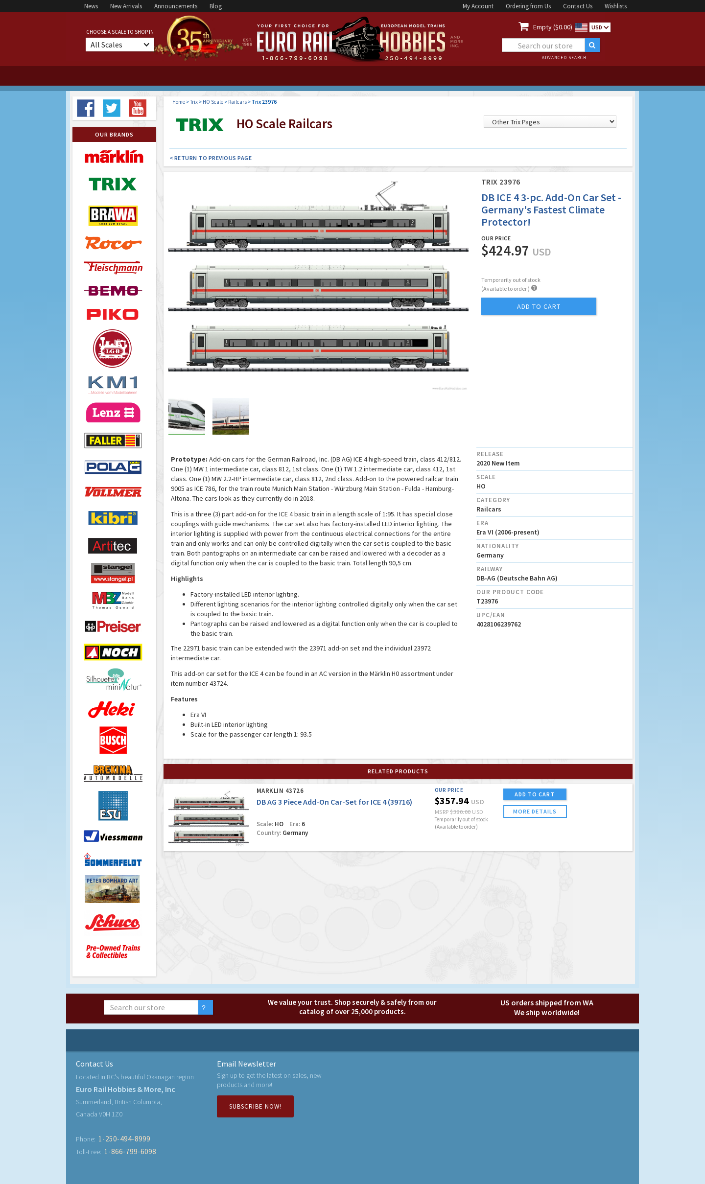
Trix (194, 101)
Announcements (175, 6)
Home (178, 101)
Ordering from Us (528, 6)
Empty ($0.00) (552, 27)
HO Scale (213, 101)
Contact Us (577, 6)
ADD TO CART (535, 794)
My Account (478, 6)
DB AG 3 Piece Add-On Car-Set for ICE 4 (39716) (334, 802)
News (91, 6)
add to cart (539, 306)
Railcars (237, 101)
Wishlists (616, 6)
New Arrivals (126, 6)
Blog (216, 6)
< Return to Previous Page (210, 158)
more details (535, 811)
